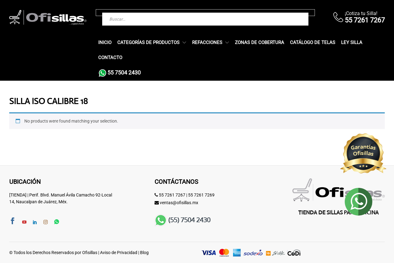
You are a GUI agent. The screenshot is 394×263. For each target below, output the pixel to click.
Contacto (110, 57)
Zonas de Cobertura (259, 42)
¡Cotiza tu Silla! (361, 13)
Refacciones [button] (207, 42)
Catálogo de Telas (312, 42)
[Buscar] (291, 12)
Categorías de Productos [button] (148, 42)
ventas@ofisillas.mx (179, 202)
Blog (144, 252)
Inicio (104, 42)
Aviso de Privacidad (118, 252)
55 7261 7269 (201, 194)
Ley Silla (351, 42)
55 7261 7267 (172, 194)
